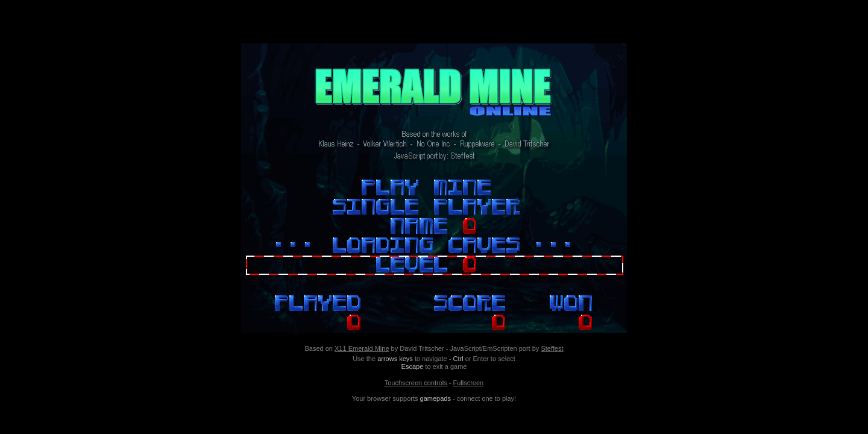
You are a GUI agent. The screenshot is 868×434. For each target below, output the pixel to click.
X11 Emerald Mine (362, 348)
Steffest (552, 348)
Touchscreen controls (416, 382)
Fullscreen (468, 382)
